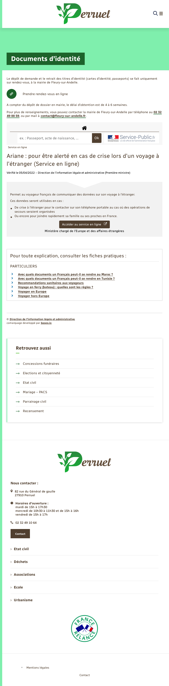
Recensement (30, 411)
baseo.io (46, 323)
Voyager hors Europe (33, 296)
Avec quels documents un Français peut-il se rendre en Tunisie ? (66, 278)
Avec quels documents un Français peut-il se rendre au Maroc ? (65, 274)
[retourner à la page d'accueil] (83, 14)
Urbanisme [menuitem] (22, 600)
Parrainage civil (31, 402)
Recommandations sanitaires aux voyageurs (51, 283)
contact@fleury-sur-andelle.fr (63, 116)
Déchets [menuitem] (19, 562)
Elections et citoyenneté (38, 373)
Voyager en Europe (32, 291)
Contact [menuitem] (84, 675)
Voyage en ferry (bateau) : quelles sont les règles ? (55, 287)
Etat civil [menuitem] (20, 549)
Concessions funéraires (37, 364)
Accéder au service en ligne (84, 224)
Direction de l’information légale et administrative (42, 319)
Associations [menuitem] (23, 574)
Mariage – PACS (31, 392)
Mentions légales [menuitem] (37, 667)
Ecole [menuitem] (17, 587)
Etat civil (26, 383)
